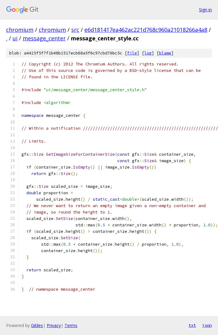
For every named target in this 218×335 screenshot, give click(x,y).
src (75, 29)
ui (15, 38)
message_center (44, 38)
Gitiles (37, 325)
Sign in (205, 10)
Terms (70, 325)
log (148, 53)
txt (192, 325)
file (132, 53)
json (207, 325)
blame (165, 53)
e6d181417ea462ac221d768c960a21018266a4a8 (145, 29)
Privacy (54, 325)
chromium (19, 29)
